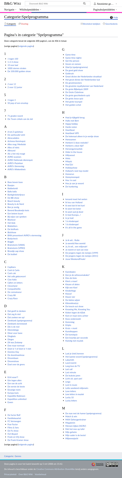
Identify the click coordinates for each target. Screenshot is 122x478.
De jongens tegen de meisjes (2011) (81, 256)
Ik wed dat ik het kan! (75, 205)
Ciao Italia (12, 279)
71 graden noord (15, 116)
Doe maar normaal (16, 345)
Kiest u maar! (71, 281)
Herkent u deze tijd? (74, 145)
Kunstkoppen (71, 331)
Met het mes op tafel (74, 429)
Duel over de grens (16, 364)
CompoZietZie (14, 289)
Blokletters (12, 226)
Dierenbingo (13, 330)
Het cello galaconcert (17, 276)
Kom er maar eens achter (76, 315)
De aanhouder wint (16, 135)
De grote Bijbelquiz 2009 (76, 89)
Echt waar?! (13, 377)
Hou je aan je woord (74, 183)
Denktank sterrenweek (17, 323)
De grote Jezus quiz (74, 98)
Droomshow (13, 361)
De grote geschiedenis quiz (77, 95)
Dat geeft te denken (17, 311)
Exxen (10, 402)
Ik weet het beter (73, 208)
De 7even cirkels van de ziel (20, 119)
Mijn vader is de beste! (75, 435)
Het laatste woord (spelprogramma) (81, 356)
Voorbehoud (40, 474)
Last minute (70, 372)
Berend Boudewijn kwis (18, 210)
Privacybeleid (10, 474)
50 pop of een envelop (18, 103)
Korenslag (69, 322)
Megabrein (70, 422)
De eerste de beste (16, 386)
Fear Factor (13, 424)
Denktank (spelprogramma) (20, 320)
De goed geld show (74, 70)
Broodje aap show (16, 251)
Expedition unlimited (17, 399)
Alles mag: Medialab (17, 144)
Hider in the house (73, 152)
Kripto (68, 325)
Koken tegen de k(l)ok (75, 312)
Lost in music (71, 385)
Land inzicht (70, 363)
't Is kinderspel (71, 224)
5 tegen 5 (12, 100)
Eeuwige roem (14, 389)
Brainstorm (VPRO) (16, 248)
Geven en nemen (73, 64)
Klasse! (68, 293)
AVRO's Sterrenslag (16, 166)
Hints (67, 158)
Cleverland (12, 286)
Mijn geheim (71, 432)
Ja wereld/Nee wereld (75, 243)
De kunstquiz (71, 334)
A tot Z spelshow (15, 132)
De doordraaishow (16, 355)
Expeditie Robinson (16, 396)
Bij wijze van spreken (17, 216)
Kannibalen (70, 272)
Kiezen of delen (72, 284)
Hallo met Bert (72, 120)
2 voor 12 (12, 84)
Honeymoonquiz (72, 177)
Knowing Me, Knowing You (77, 309)
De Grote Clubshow (74, 92)
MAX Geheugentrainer (75, 419)
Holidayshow (71, 167)
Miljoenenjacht (71, 438)
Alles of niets (13, 147)
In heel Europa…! (73, 215)
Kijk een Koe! (71, 287)
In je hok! (69, 218)
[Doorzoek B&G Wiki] (57, 3)
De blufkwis (13, 229)
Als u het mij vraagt (16, 153)
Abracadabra (13, 138)
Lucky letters (71, 400)
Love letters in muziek (74, 394)
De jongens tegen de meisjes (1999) (81, 253)
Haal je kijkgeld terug (75, 117)
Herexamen (70, 139)
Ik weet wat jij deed (74, 212)
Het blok (11, 223)
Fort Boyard (13, 434)
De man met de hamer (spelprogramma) (83, 413)
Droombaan (13, 358)
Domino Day (13, 352)
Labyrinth (69, 360)
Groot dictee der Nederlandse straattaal (83, 76)
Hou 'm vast (70, 180)
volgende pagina (25, 46)
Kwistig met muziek (74, 340)
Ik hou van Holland (73, 202)
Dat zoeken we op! (16, 317)
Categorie (8, 456)
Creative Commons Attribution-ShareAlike (55, 469)
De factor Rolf (14, 415)
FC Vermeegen (14, 421)
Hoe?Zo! (69, 164)
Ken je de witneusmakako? (77, 275)
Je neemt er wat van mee (76, 249)
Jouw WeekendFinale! (75, 259)
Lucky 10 (69, 397)
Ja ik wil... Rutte (72, 240)
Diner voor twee (15, 333)
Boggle (11, 241)
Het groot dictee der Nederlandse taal (82, 79)
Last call (68, 369)
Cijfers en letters (15, 282)
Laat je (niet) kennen (74, 353)
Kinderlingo (70, 290)
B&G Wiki (12, 3)
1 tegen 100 (13, 58)
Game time (70, 54)
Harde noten (71, 127)
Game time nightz (73, 58)
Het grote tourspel (73, 101)
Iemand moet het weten (76, 199)
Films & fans (13, 427)
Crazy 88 (12, 295)
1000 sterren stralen (17, 68)
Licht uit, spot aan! (73, 378)
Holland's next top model (76, 171)
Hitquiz (68, 161)
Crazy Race (13, 298)
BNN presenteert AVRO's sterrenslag (24, 235)
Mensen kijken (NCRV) (75, 426)
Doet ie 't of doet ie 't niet (19, 348)
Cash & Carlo (14, 270)
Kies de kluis (71, 278)
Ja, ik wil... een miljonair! (76, 246)
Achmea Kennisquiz (16, 141)
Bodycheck (13, 238)
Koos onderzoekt (73, 319)
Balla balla (12, 191)
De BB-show (13, 198)
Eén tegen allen (15, 380)
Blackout (12, 219)
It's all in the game (73, 227)
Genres (18, 456)
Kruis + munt (71, 328)
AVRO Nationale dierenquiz (20, 160)
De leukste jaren (72, 375)
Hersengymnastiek (73, 149)
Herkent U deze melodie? (76, 142)
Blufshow (12, 232)
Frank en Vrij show (16, 437)
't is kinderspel (71, 221)
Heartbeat (70, 130)
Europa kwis (13, 393)
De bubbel (12, 254)
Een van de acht (15, 383)
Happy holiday (71, 124)
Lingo (67, 381)
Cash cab (12, 273)
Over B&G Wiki (25, 474)
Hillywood (70, 155)
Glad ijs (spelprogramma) (76, 67)
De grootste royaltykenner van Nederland (84, 86)
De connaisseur (15, 292)
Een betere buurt (15, 213)
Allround (11, 150)
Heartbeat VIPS (72, 133)
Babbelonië (13, 188)
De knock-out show (74, 306)
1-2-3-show (13, 62)
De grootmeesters (73, 83)
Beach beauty (14, 201)
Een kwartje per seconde (76, 337)
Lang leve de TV (72, 366)
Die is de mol (13, 326)
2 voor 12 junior (15, 87)
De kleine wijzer (72, 300)
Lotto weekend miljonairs (76, 388)
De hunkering (71, 186)
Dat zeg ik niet (14, 314)
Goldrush (69, 73)
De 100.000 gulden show (19, 71)
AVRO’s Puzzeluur (15, 163)
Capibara (12, 267)
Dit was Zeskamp (15, 342)
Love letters (70, 391)
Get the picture (72, 61)
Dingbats (12, 336)
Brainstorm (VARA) (16, 245)
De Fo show (13, 430)
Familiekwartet (14, 418)
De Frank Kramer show (18, 440)
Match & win (71, 416)
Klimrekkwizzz (71, 303)
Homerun (69, 174)
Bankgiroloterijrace (16, 194)
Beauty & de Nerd (16, 204)
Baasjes (11, 185)
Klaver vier (70, 297)
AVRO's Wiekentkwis (17, 169)
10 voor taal (13, 65)
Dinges (11, 339)
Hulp (113, 17)
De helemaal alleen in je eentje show (82, 136)
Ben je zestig (13, 207)
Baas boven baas (15, 182)
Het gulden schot (73, 105)
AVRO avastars (14, 157)
